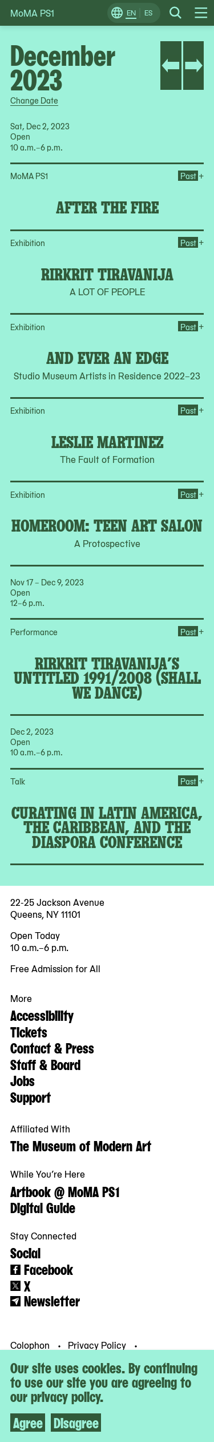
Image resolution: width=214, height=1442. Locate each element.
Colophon (31, 1344)
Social (25, 1252)
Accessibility (42, 1014)
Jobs (22, 1079)
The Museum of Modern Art (80, 1145)
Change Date (34, 100)
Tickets (28, 1031)
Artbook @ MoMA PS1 (64, 1190)
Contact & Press (52, 1047)
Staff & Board (45, 1063)
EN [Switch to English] (131, 12)
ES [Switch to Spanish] (148, 12)
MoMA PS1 (32, 13)
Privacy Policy (98, 1344)
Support (30, 1096)
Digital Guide (42, 1207)
